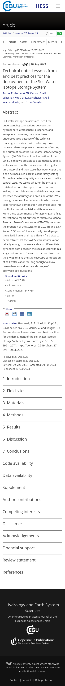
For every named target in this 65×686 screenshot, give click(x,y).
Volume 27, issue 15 (26, 33)
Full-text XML (13, 285)
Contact (14, 680)
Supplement (13, 290)
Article (12, 42)
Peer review (38, 42)
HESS (42, 5)
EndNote (11, 301)
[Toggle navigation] (57, 6)
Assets (23, 42)
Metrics (52, 42)
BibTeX (10, 295)
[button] (47, 33)
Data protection (44, 680)
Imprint (27, 680)
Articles (7, 33)
